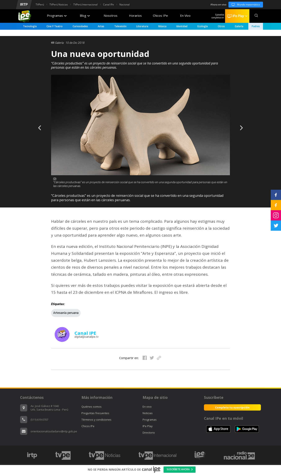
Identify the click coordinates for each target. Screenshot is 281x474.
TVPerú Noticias (58, 4)
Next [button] (244, 125)
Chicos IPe (160, 15)
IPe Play (148, 426)
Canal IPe (108, 4)
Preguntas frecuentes (95, 413)
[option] (140, 140)
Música (162, 26)
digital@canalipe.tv (87, 336)
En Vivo (185, 15)
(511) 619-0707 (39, 419)
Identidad (181, 26)
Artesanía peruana (66, 313)
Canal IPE (85, 333)
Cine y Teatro (54, 26)
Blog (85, 15)
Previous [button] (36, 125)
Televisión (120, 26)
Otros (221, 26)
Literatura (142, 26)
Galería (239, 26)
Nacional (124, 4)
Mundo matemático (244, 5)
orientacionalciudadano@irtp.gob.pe (54, 431)
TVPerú (40, 4)
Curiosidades (80, 26)
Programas (57, 15)
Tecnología (30, 26)
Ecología (202, 26)
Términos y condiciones (96, 419)
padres (256, 26)
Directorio (149, 432)
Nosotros (110, 15)
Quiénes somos (91, 406)
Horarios (135, 15)
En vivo (147, 406)
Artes (101, 26)
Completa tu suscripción (232, 407)
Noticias (148, 413)
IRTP (24, 4)
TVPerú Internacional (85, 4)
